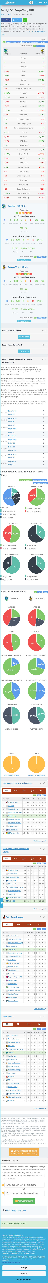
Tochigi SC (11, 901)
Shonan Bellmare (13, 877)
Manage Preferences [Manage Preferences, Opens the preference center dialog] (24, 1279)
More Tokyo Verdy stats (36, 775)
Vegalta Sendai (13, 870)
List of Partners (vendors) (11, 1262)
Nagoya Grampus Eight (15, 943)
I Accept (24, 1268)
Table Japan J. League (14, 917)
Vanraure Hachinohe (14, 897)
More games (24, 337)
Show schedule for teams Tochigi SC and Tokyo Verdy (24, 1152)
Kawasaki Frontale (14, 819)
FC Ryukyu (11, 1073)
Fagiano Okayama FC (15, 977)
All (4, 42)
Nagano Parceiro (13, 1066)
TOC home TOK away (39, 480)
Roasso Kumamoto (14, 1039)
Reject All (24, 1274)
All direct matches (25, 480)
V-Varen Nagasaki (13, 963)
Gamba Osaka (12, 984)
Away (43, 45)
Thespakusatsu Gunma (15, 887)
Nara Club (11, 1046)
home (2, 14)
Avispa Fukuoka (13, 1001)
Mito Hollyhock (12, 830)
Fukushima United (14, 1083)
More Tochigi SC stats (12, 775)
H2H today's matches (16, 1210)
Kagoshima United (14, 1094)
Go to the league (40, 841)
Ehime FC (11, 1100)
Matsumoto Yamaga (14, 1070)
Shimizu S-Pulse (13, 936)
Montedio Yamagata (14, 891)
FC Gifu (10, 1080)
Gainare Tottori (12, 1087)
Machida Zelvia (13, 809)
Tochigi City (11, 894)
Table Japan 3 (8, 1016)
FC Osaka (11, 1076)
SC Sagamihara (13, 884)
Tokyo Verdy (12, 816)
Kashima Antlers (13, 802)
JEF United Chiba (13, 833)
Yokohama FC (12, 880)
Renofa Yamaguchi (14, 1042)
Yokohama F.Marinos (14, 823)
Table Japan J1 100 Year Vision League (18, 783)
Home (38, 45)
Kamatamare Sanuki (14, 1090)
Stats (14, 206)
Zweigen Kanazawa (14, 1063)
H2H (9, 14)
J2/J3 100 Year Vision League (30, 42)
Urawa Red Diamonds (15, 812)
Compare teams (24, 1201)
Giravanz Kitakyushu (14, 1097)
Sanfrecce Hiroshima (14, 939)
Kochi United (12, 1056)
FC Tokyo (11, 806)
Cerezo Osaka (12, 980)
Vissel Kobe (12, 960)
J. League (42, 42)
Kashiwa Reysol (13, 826)
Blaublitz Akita (12, 874)
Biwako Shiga (12, 1059)
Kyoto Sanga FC (13, 970)
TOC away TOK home (40, 483)
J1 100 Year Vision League (13, 42)
